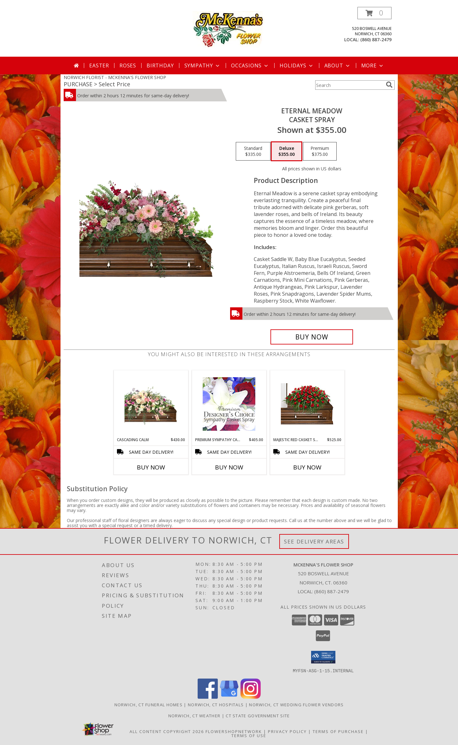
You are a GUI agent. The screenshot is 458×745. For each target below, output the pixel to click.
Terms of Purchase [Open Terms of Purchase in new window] (338, 731)
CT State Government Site (258, 715)
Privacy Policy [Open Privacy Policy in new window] (287, 731)
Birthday (160, 65)
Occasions (250, 65)
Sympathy (202, 65)
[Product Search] (349, 85)
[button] (374, 13)
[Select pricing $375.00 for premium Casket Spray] (319, 151)
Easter (99, 65)
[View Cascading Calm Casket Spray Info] (151, 403)
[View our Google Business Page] (229, 697)
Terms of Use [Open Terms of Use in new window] (248, 735)
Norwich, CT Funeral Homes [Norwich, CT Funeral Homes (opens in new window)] (148, 704)
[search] (389, 84)
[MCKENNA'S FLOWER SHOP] (229, 29)
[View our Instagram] (251, 697)
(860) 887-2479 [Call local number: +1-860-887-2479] (375, 40)
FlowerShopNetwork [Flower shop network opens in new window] (234, 731)
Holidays (297, 65)
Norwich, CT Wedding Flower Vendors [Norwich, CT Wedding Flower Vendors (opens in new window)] (296, 704)
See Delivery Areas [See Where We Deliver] (314, 541)
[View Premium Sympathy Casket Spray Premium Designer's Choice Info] (229, 404)
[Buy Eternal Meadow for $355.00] (311, 336)
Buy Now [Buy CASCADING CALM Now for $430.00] (151, 467)
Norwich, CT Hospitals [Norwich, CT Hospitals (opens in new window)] (216, 704)
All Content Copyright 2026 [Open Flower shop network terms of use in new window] (167, 731)
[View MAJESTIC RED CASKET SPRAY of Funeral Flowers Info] (307, 403)
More (372, 65)
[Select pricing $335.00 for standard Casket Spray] (253, 151)
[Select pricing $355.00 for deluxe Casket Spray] (286, 151)
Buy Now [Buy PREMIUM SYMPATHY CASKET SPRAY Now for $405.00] (229, 467)
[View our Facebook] (208, 697)
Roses (127, 65)
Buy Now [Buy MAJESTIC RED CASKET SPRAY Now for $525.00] (307, 467)
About (337, 65)
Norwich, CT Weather (194, 715)
